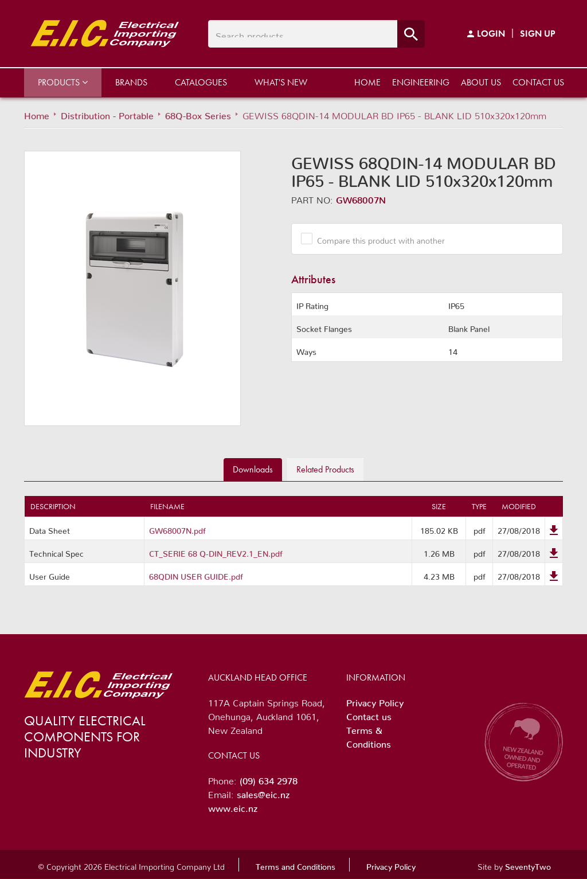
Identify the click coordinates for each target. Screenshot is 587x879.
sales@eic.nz (263, 792)
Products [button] (63, 82)
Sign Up (537, 34)
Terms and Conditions (295, 865)
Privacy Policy (375, 700)
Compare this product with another (376, 238)
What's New (281, 82)
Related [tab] (325, 469)
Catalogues (201, 82)
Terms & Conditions (368, 735)
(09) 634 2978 (269, 778)
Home (367, 82)
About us (481, 82)
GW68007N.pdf (177, 529)
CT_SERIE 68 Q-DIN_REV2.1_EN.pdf (216, 551)
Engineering (420, 82)
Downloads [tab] (253, 469)
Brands (131, 82)
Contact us (538, 82)
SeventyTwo (528, 865)
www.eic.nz (232, 806)
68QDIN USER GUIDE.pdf (196, 574)
